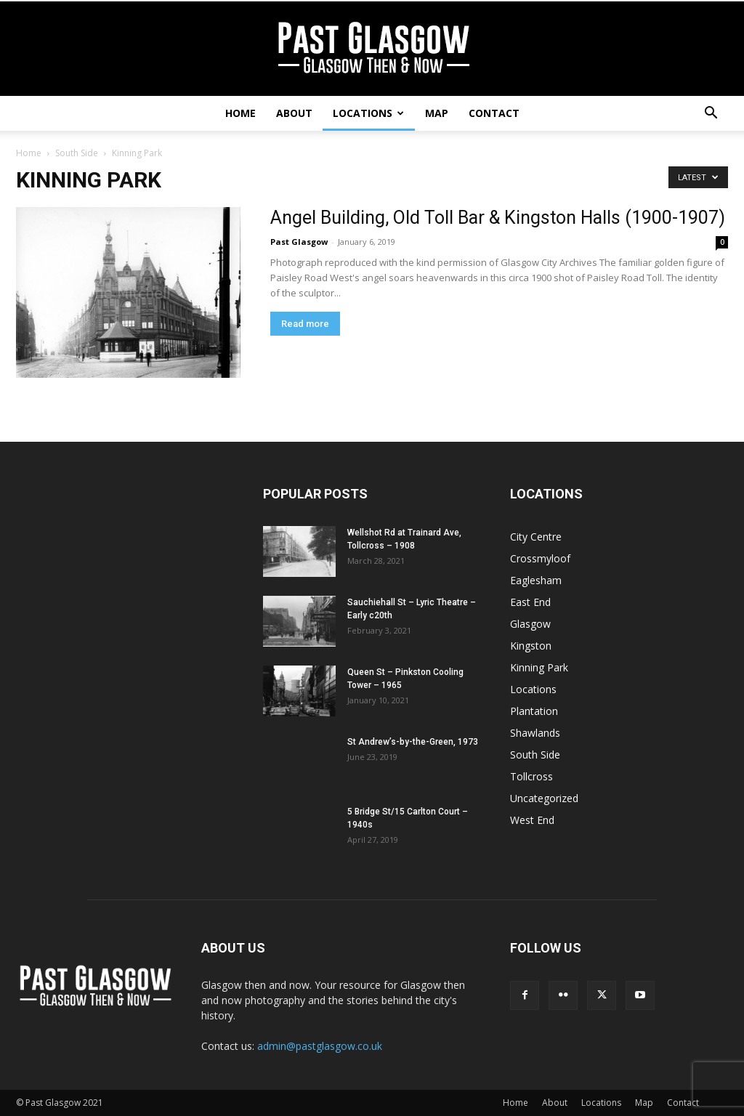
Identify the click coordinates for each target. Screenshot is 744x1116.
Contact (494, 113)
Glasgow (530, 624)
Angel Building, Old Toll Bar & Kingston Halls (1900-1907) (497, 217)
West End (532, 820)
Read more (305, 323)
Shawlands (535, 733)
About (294, 113)
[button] (710, 114)
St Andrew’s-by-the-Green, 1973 (412, 742)
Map (436, 113)
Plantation (534, 711)
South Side (76, 153)
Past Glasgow (299, 241)
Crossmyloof (540, 558)
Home (240, 113)
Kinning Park (539, 667)
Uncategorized (544, 798)
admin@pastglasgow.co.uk (319, 1046)
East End (530, 602)
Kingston (530, 645)
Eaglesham (536, 580)
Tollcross (531, 776)
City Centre (536, 536)
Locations (368, 113)
